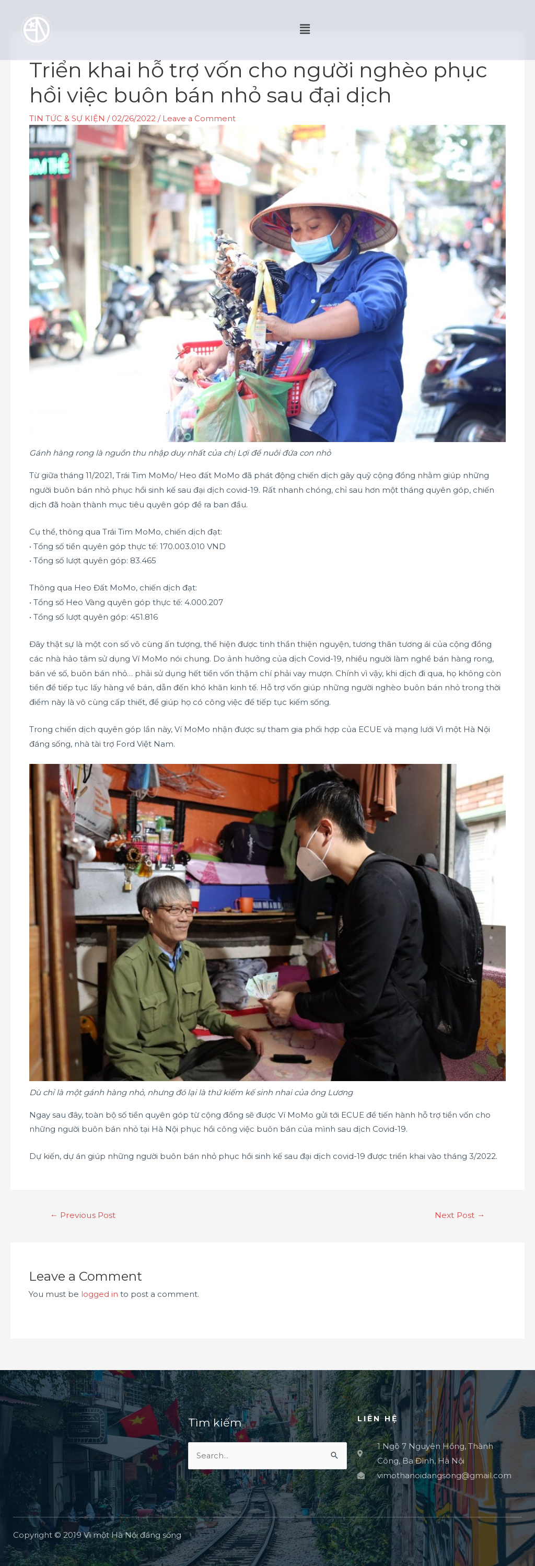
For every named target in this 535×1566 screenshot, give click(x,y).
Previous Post (84, 1215)
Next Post (459, 1215)
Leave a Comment (199, 118)
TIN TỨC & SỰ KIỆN (67, 118)
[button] (399, 30)
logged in (99, 1293)
